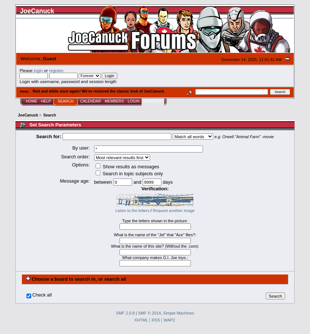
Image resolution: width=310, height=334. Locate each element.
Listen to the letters (132, 210)
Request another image (174, 210)
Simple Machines (178, 313)
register (56, 70)
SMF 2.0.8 (125, 313)
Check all (42, 295)
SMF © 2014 (149, 313)
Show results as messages (127, 166)
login (38, 70)
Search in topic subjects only (129, 173)
